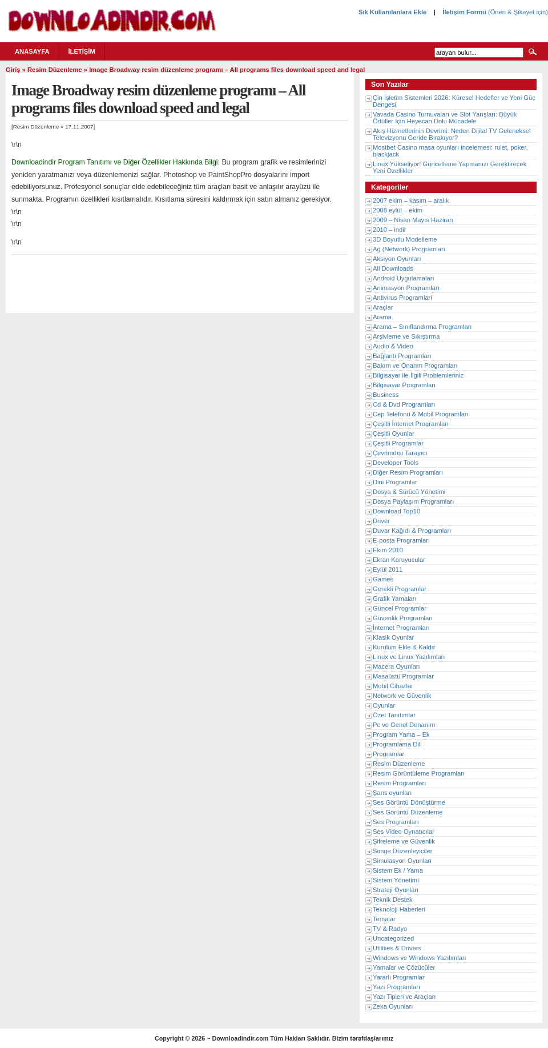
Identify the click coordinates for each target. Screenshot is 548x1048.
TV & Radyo (390, 928)
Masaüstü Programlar (403, 676)
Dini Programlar (395, 482)
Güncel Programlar (399, 608)
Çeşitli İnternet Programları (411, 423)
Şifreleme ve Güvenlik (404, 841)
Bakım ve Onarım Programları (415, 365)
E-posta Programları (401, 540)
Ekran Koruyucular (399, 559)
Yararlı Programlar (399, 977)
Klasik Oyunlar (393, 637)
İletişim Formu (464, 12)
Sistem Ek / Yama (398, 870)
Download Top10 (396, 511)
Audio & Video (393, 346)
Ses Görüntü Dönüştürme (409, 802)
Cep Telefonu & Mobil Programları (421, 414)
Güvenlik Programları (403, 618)
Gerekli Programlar (399, 588)
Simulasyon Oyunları (402, 860)
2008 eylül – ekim (397, 210)
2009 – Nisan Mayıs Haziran (413, 219)
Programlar (388, 753)
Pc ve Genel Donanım (404, 724)
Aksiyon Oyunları (397, 258)
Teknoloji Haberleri (399, 909)
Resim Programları (399, 783)
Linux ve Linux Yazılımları (409, 656)
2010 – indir (389, 229)
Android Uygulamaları (403, 278)
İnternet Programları (401, 627)
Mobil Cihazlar (393, 685)
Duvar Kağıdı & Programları (412, 530)
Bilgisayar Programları (404, 385)
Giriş (13, 69)
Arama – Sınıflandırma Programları (422, 326)
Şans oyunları (392, 792)
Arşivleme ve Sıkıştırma (406, 336)
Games (383, 579)
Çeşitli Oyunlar (393, 433)
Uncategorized (393, 938)
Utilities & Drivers (397, 948)
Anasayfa (32, 51)
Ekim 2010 (388, 550)
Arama (382, 317)
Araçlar (383, 307)
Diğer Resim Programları (408, 472)
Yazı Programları (396, 986)
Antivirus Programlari (402, 297)
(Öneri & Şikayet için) (517, 12)
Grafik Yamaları (395, 598)
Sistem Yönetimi (396, 880)
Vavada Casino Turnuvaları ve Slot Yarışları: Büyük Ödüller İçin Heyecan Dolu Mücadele (445, 118)
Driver (381, 520)
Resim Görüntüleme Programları (419, 773)
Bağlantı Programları (402, 355)
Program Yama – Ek (401, 734)
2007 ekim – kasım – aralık (411, 200)
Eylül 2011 (387, 569)
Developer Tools (395, 462)
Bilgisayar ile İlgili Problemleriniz (418, 375)
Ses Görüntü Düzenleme (408, 812)
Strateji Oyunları (395, 889)
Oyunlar (384, 705)
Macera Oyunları (396, 666)
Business (385, 394)
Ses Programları (396, 821)
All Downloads (393, 268)
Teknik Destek (393, 899)
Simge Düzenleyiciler (402, 851)
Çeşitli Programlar (398, 443)
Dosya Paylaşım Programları (413, 501)
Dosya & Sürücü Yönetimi (409, 491)
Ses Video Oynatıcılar (403, 831)
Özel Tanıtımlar (394, 715)
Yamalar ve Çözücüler (404, 967)
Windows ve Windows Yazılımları (419, 957)
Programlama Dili (397, 744)
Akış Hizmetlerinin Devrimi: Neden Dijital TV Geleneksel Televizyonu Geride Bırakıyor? (451, 134)
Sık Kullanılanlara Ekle (392, 12)
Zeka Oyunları (393, 1006)
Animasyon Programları (406, 287)
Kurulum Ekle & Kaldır (404, 647)
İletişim (81, 51)
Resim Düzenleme (54, 69)
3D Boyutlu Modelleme (405, 239)
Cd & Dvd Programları (404, 404)
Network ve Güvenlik (402, 695)
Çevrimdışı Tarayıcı (400, 452)
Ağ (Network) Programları (409, 249)
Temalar (384, 919)
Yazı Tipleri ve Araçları (404, 996)
